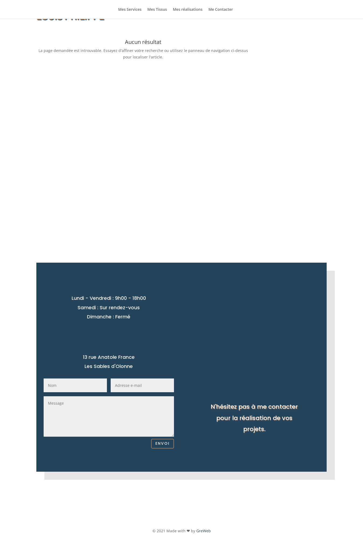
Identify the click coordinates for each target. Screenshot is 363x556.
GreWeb (203, 530)
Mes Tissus (157, 10)
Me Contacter (220, 10)
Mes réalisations (188, 10)
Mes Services (129, 10)
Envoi (162, 443)
